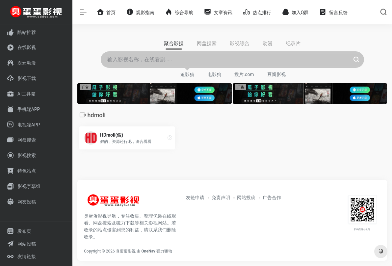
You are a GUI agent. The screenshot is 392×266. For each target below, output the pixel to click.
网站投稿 (246, 197)
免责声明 (221, 197)
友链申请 (195, 197)
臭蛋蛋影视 (126, 251)
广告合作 (272, 197)
